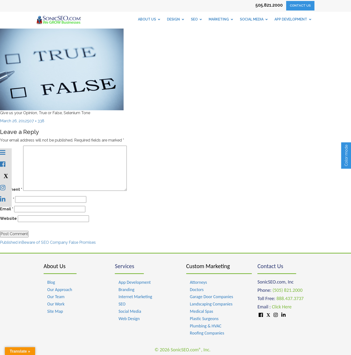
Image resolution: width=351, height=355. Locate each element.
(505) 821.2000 (287, 290)
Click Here (282, 307)
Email (6, 209)
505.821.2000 (269, 5)
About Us (55, 266)
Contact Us (300, 5)
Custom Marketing (208, 266)
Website (8, 218)
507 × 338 (35, 121)
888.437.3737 (289, 298)
